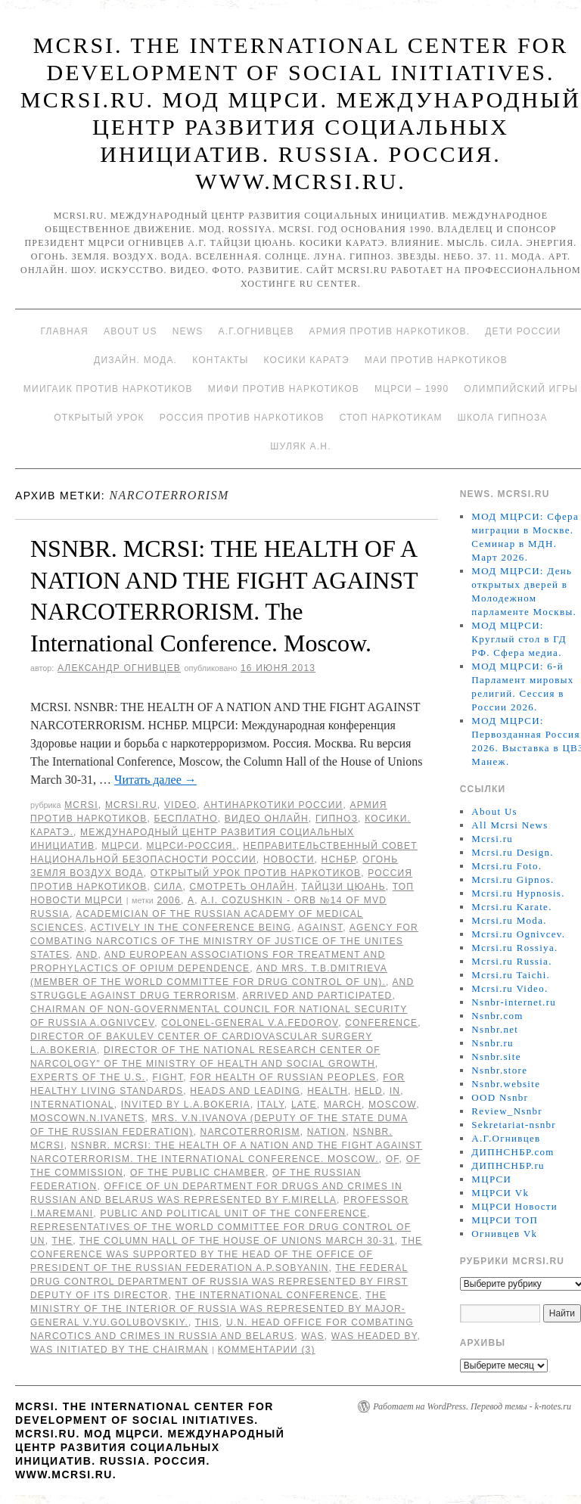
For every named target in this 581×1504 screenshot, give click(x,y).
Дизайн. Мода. (135, 360)
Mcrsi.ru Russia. (511, 961)
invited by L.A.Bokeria (185, 1104)
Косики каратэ (307, 360)
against (320, 927)
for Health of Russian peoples (283, 1077)
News (188, 331)
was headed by (374, 1336)
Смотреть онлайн (242, 886)
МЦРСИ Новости (514, 1206)
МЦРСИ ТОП (504, 1220)
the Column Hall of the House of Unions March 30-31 (237, 1240)
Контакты (220, 360)
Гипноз (336, 818)
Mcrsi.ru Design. (512, 852)
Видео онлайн (267, 818)
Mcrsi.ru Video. (509, 988)
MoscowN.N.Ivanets (87, 1118)
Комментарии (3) (266, 1349)
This (207, 1322)
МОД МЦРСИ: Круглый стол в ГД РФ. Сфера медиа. (519, 639)
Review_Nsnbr (506, 1111)
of (392, 1159)
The (62, 1240)
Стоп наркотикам (391, 417)
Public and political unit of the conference (233, 1213)
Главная (64, 331)
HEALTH (327, 1091)
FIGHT (167, 1077)
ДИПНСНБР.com (512, 1152)
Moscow (392, 1104)
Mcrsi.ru (131, 805)
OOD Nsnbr (499, 1097)
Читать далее (155, 779)
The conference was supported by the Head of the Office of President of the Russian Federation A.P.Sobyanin (226, 1254)
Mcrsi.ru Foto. (506, 866)
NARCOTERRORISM (250, 1131)
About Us (130, 331)
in (395, 1091)
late (304, 1104)
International (72, 1104)
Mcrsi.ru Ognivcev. (518, 934)
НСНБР (339, 859)
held (369, 1091)
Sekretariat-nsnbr (513, 1124)
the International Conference (267, 1295)
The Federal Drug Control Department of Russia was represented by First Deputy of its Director (219, 1281)
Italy (270, 1104)
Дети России (523, 331)
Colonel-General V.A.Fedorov (249, 1023)
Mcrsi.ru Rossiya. (514, 947)
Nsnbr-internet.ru (513, 1002)
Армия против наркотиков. (390, 331)
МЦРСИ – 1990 (411, 389)
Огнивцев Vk (504, 1233)
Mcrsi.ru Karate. (511, 906)
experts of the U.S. (87, 1077)
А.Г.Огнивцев (256, 331)
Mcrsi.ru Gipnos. (512, 879)
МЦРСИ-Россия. (191, 846)
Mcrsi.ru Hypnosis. (517, 893)
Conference (381, 1023)
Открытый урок (99, 417)
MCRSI (81, 805)
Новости (289, 859)
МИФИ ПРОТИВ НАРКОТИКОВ (283, 389)
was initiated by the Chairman (119, 1349)
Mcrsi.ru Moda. (508, 920)
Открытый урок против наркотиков (256, 873)
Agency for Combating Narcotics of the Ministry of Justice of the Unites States (224, 941)
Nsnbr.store (499, 1070)
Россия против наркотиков (242, 417)
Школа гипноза (503, 417)
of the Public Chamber (198, 1172)
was (313, 1336)
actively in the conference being (190, 927)
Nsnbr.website (505, 1083)
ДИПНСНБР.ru (508, 1165)
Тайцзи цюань (344, 886)
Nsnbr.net (494, 1029)
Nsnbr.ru (492, 1043)
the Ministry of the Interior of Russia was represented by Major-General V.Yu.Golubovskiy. (217, 1309)
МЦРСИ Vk (500, 1192)
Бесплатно (185, 818)
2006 (169, 900)
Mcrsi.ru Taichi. (510, 974)
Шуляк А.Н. (300, 446)
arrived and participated (318, 995)
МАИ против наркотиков (436, 360)
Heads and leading (245, 1091)
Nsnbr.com (497, 1015)
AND (87, 954)
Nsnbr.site (495, 1056)
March (343, 1104)
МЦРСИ (120, 846)
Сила (168, 886)
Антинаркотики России (273, 805)
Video (180, 805)
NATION (326, 1131)
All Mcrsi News (509, 825)
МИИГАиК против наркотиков (108, 389)
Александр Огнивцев (119, 668)
